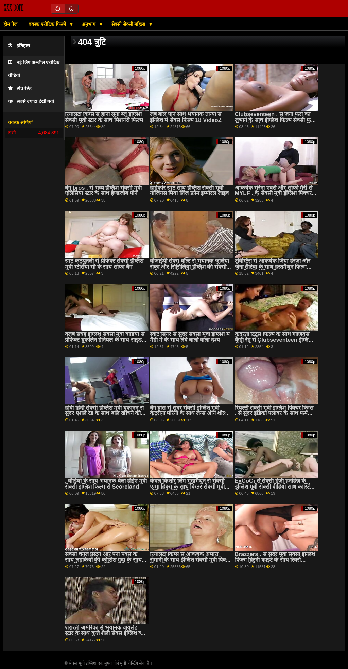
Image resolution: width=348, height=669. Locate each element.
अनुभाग (89, 24)
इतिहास (19, 45)
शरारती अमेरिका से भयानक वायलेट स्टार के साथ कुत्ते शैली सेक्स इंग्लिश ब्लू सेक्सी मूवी (104, 633)
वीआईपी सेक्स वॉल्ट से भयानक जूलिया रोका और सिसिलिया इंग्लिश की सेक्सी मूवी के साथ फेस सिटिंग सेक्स (189, 266)
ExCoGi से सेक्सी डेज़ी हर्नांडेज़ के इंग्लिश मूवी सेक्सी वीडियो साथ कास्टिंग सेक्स (274, 486)
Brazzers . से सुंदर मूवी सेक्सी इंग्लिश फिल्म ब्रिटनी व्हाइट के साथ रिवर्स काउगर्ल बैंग (275, 560)
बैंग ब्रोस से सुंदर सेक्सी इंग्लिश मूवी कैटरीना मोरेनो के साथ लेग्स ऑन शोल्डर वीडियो (190, 413)
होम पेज (10, 24)
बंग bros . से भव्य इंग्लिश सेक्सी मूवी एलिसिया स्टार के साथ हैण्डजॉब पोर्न (103, 191)
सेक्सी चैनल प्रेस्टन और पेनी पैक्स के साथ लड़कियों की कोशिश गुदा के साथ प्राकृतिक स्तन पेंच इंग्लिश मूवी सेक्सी (103, 560)
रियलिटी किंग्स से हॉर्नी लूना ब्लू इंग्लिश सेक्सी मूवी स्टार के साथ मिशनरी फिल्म (104, 117)
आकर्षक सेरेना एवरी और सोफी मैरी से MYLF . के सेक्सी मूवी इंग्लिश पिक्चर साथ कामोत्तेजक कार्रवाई (274, 193)
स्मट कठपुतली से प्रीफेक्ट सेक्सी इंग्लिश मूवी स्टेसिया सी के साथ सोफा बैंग (104, 264)
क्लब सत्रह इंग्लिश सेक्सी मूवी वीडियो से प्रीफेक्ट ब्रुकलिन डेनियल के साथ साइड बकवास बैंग (104, 340)
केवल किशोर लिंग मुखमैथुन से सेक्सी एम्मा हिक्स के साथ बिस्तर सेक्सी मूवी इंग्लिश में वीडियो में (187, 486)
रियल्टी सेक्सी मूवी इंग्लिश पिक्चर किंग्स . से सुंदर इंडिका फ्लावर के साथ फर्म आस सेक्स (274, 413)
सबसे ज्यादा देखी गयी (31, 101)
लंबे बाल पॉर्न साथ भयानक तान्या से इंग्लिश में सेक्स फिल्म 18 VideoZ (186, 117)
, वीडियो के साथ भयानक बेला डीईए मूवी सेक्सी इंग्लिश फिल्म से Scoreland (106, 484)
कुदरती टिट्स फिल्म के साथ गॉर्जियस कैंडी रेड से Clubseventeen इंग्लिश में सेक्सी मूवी (273, 340)
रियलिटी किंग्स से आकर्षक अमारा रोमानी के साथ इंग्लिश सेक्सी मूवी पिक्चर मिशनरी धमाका (191, 560)
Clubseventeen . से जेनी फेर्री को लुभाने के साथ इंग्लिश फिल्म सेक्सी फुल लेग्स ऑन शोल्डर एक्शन (275, 120)
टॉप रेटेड (19, 88)
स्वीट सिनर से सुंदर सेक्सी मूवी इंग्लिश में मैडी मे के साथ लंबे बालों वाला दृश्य (190, 337)
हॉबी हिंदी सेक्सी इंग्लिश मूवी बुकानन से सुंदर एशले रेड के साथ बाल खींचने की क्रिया (104, 413)
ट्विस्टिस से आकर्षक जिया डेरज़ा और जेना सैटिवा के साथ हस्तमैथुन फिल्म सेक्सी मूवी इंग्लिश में (273, 266)
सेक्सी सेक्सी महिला (129, 24)
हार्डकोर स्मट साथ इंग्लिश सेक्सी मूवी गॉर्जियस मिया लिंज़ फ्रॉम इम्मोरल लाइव (189, 191)
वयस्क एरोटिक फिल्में (48, 24)
